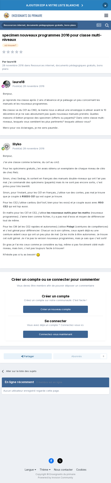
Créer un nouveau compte (56, 309)
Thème (45, 469)
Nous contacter (63, 469)
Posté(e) (28, 86)
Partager (27, 356)
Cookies (81, 469)
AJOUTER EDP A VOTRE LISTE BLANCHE (52, 5)
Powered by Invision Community (55, 477)
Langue (30, 469)
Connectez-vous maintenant (55, 334)
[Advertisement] (55, 427)
